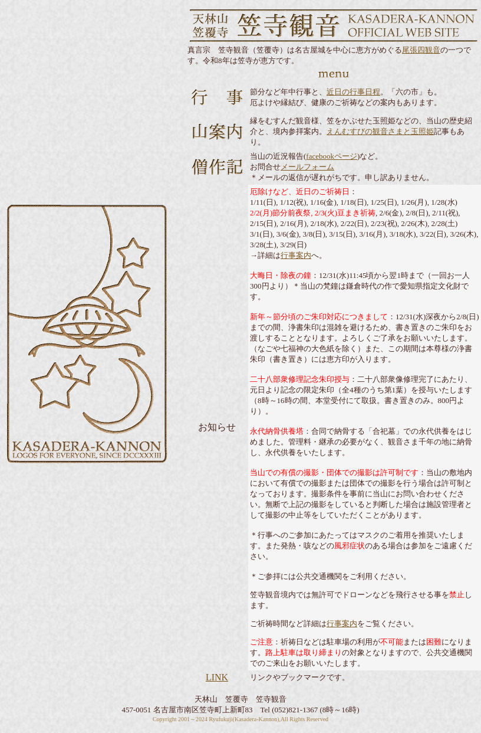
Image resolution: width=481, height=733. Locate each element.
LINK (217, 677)
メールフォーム (307, 166)
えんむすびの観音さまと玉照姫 (380, 131)
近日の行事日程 (353, 91)
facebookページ (331, 156)
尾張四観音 (421, 49)
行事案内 (296, 255)
